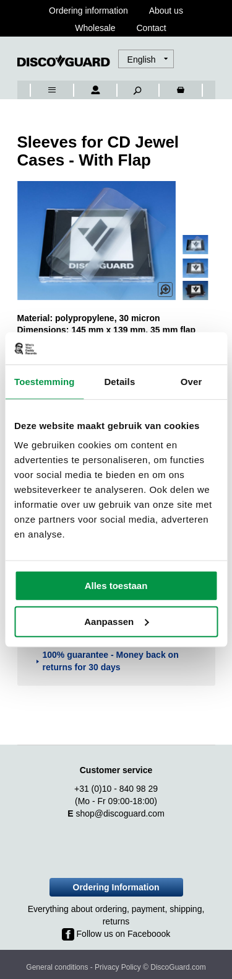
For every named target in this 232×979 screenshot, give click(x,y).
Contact (151, 28)
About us (166, 11)
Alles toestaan (116, 585)
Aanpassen (116, 621)
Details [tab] (119, 381)
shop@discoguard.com (119, 813)
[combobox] (35, 47)
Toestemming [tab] (44, 381)
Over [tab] (191, 381)
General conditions (57, 967)
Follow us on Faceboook (116, 934)
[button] (147, 59)
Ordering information (88, 11)
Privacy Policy (118, 967)
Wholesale (95, 28)
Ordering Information (116, 887)
